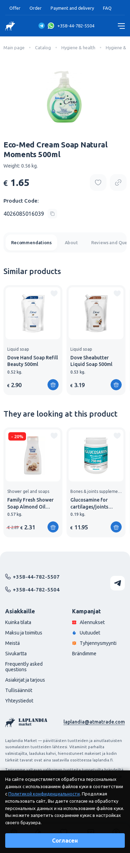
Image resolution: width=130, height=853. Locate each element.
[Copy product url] (118, 182)
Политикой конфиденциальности (44, 793)
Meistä (12, 643)
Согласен (65, 840)
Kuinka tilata (18, 622)
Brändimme (84, 653)
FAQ (107, 8)
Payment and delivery (72, 8)
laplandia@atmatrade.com (94, 722)
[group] (32, 340)
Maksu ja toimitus (23, 633)
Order (35, 8)
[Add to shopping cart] (53, 384)
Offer (14, 8)
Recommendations (31, 242)
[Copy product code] (30, 214)
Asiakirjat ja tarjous (25, 680)
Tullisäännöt (18, 690)
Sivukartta (16, 653)
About (71, 242)
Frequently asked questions (24, 666)
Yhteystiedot (19, 700)
